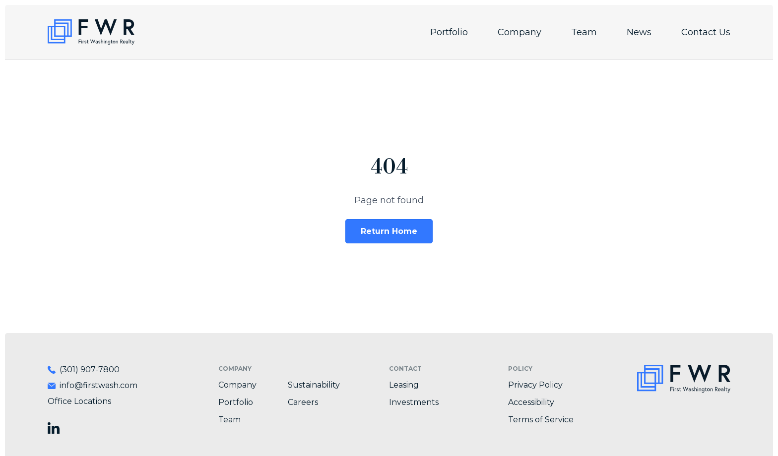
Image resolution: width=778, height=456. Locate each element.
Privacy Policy (535, 385)
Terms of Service (541, 419)
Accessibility (531, 402)
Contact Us (705, 32)
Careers (303, 402)
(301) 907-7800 (90, 369)
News (639, 32)
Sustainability (314, 385)
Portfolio (449, 32)
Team (584, 32)
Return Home (389, 231)
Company (519, 32)
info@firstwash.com (98, 385)
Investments (414, 402)
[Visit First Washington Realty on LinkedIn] (54, 428)
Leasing (404, 385)
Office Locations (79, 401)
